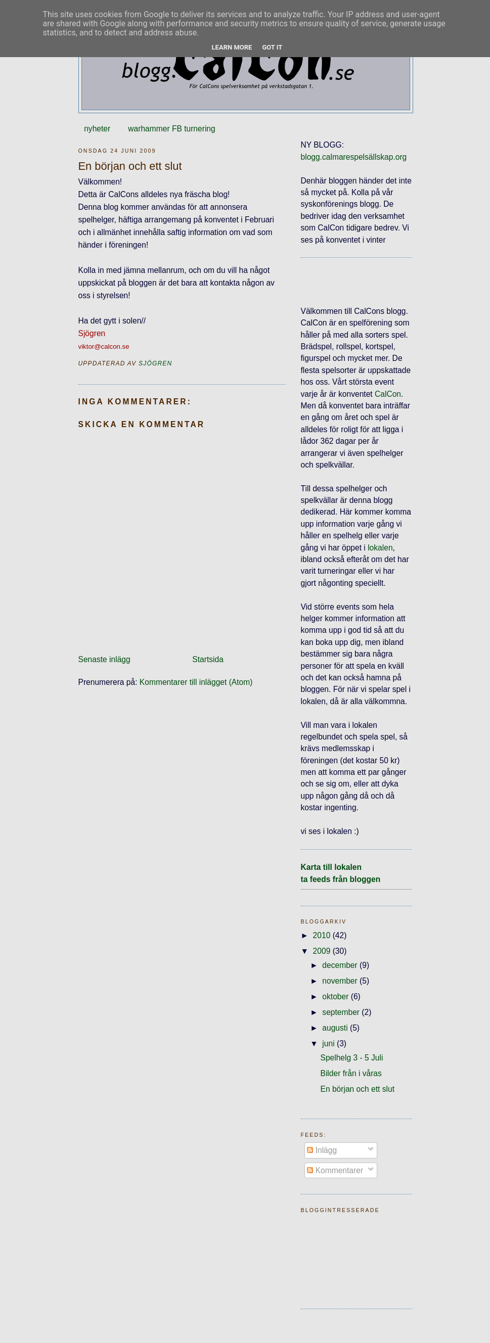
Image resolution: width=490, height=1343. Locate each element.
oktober (336, 996)
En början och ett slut (357, 1089)
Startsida (208, 659)
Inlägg (322, 1150)
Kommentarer (335, 1170)
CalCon (388, 394)
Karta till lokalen (331, 867)
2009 (323, 951)
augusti (336, 1028)
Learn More (232, 47)
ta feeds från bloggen (341, 879)
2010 (323, 935)
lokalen (380, 547)
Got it (272, 47)
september (342, 1012)
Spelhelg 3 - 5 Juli (351, 1057)
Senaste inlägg (104, 659)
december (341, 965)
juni (329, 1043)
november (341, 981)
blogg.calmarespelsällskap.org (354, 157)
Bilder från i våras (350, 1073)
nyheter (97, 128)
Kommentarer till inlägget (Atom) (196, 682)
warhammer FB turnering (171, 128)
